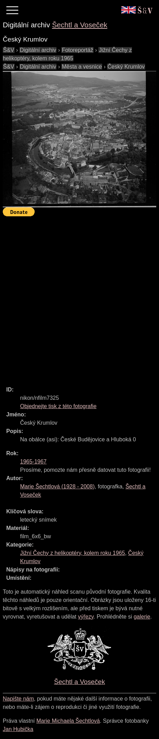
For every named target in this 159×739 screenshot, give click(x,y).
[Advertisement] (79, 298)
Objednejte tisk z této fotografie (58, 406)
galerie (142, 617)
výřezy (86, 617)
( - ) (57, 486)
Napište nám (18, 699)
